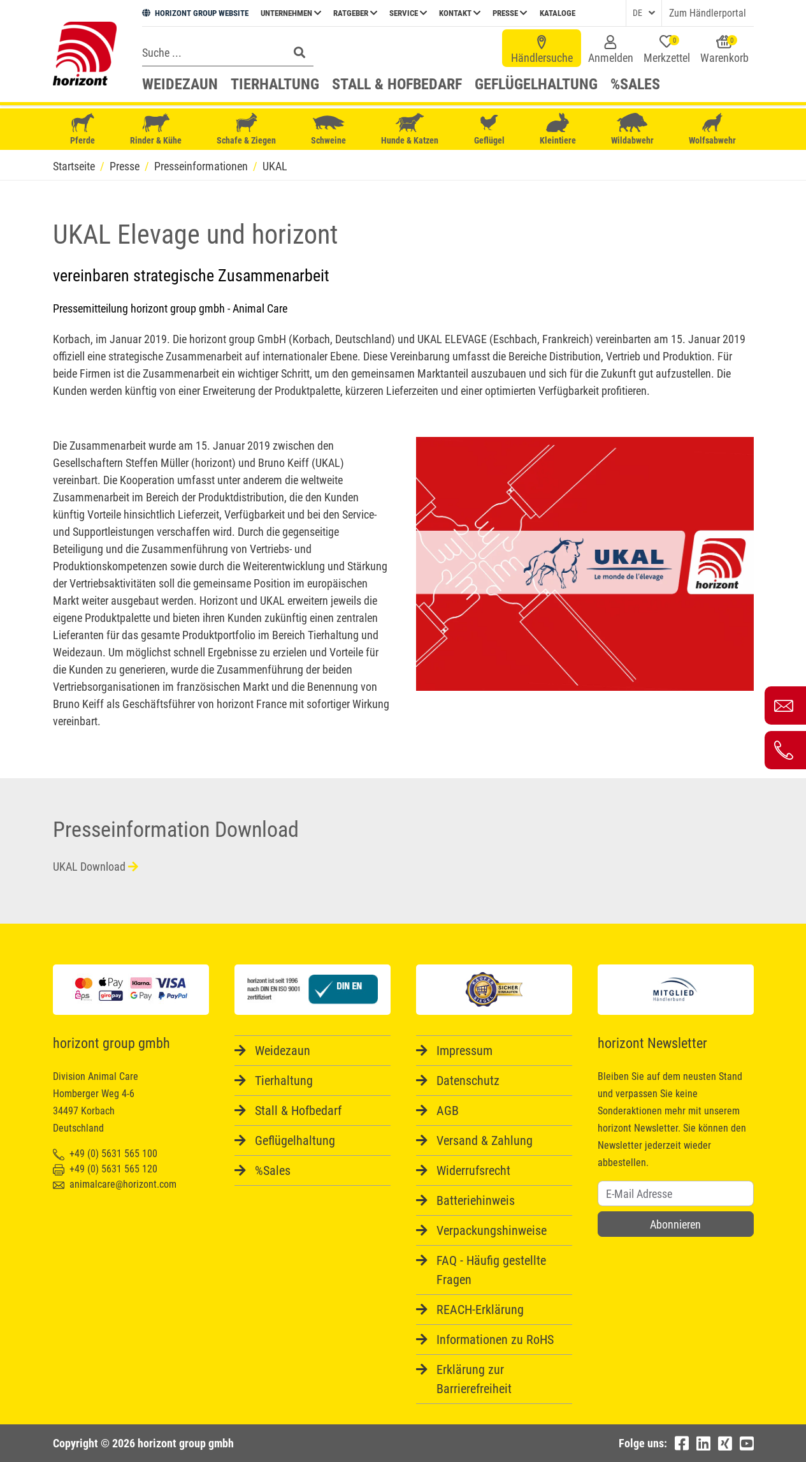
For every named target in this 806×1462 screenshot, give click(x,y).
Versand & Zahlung (484, 1140)
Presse (510, 13)
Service (408, 13)
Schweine (328, 129)
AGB (447, 1110)
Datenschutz (468, 1080)
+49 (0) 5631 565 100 (105, 1154)
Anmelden (610, 49)
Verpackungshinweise (491, 1230)
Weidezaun (180, 84)
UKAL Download (95, 866)
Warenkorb (724, 49)
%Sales (635, 84)
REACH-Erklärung (480, 1309)
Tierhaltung (275, 84)
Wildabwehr (632, 129)
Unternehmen (291, 13)
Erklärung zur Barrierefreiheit (474, 1379)
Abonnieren (675, 1224)
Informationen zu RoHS (495, 1339)
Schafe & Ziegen (246, 129)
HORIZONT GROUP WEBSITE (195, 13)
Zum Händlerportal (707, 13)
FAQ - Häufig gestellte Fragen (491, 1270)
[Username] (676, 1193)
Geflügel (489, 130)
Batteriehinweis (475, 1200)
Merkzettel (667, 49)
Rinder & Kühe (156, 129)
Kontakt (459, 13)
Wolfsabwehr (712, 129)
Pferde (83, 129)
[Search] (211, 52)
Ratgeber (355, 13)
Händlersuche (542, 49)
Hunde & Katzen (409, 129)
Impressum (464, 1050)
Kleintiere (558, 129)
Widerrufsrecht (473, 1170)
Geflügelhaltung (536, 84)
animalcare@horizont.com (114, 1184)
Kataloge (557, 13)
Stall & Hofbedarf (397, 84)
